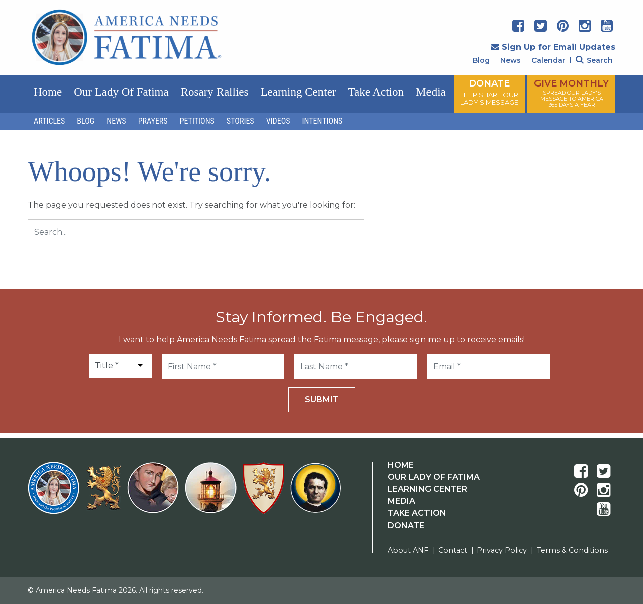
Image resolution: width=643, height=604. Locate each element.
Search (594, 60)
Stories (240, 121)
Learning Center (298, 91)
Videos (278, 121)
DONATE (489, 92)
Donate (406, 525)
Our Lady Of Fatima (434, 477)
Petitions (197, 121)
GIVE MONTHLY (571, 93)
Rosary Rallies (215, 91)
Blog (481, 60)
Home (48, 91)
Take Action (376, 91)
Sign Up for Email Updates (553, 47)
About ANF (408, 550)
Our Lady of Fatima (121, 91)
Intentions (322, 121)
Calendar (548, 60)
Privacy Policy (502, 550)
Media (431, 91)
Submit (322, 399)
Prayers (153, 121)
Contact (452, 550)
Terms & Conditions (572, 550)
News (510, 60)
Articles (49, 121)
